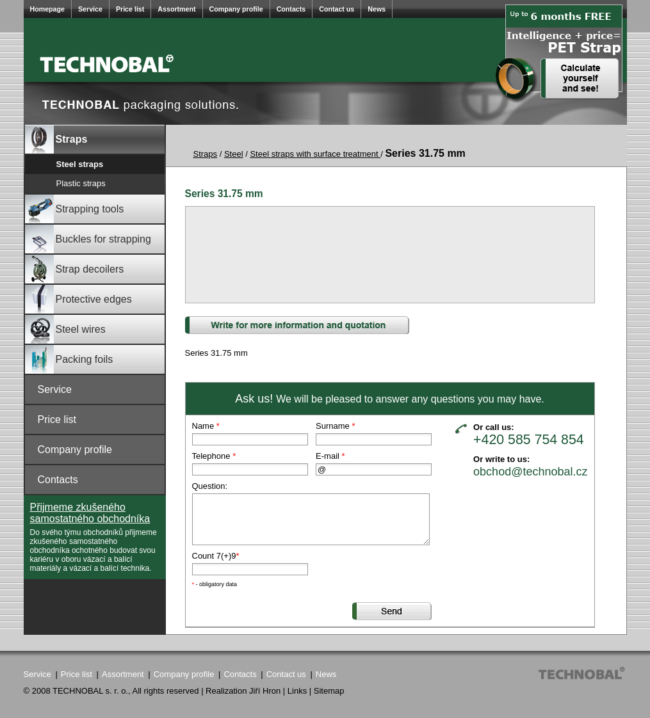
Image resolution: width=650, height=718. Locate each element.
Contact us (336, 9)
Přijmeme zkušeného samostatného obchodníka (90, 513)
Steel (233, 154)
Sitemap (329, 691)
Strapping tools (74, 209)
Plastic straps (81, 183)
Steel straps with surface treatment (315, 154)
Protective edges (78, 299)
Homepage (47, 9)
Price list (130, 9)
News (377, 9)
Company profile (236, 9)
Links (297, 691)
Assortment (176, 9)
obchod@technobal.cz (530, 470)
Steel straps (80, 164)
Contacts (291, 9)
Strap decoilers (74, 269)
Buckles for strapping (88, 239)
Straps (56, 139)
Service (90, 9)
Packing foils (69, 359)
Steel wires (65, 329)
